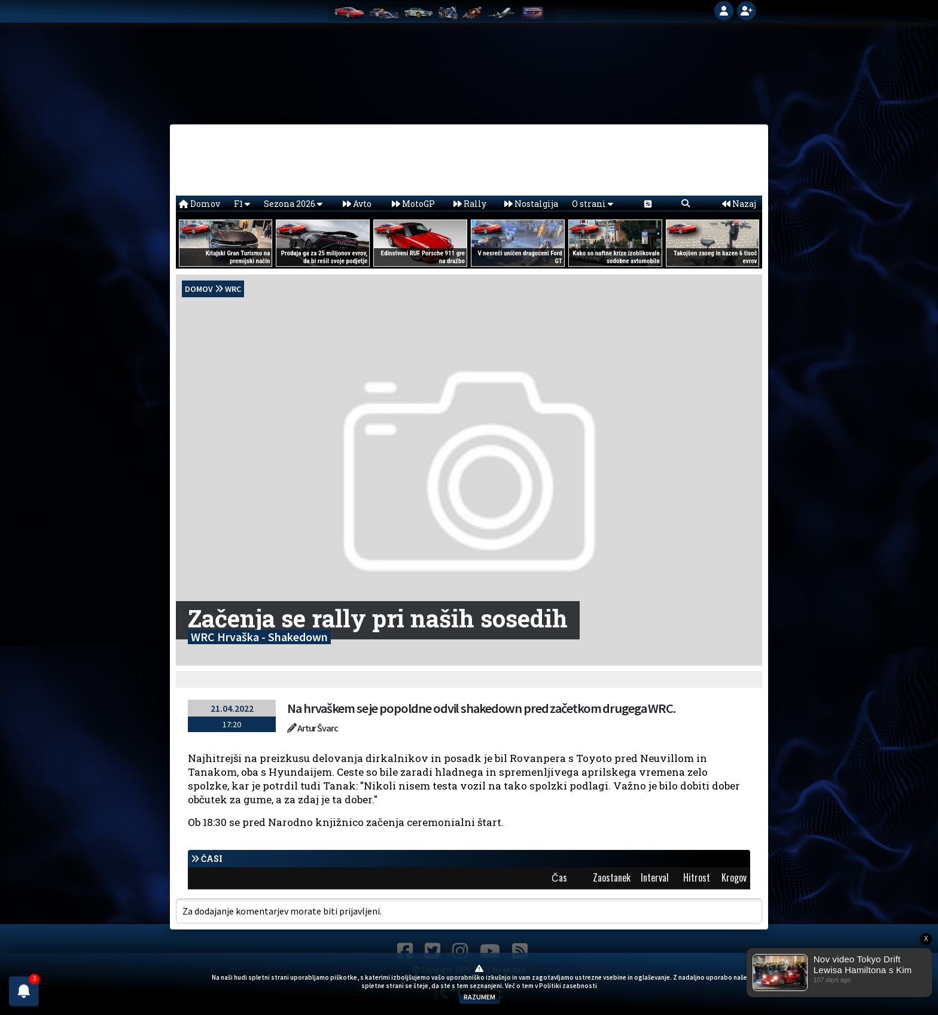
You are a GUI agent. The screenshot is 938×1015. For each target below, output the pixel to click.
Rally (469, 203)
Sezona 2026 (293, 203)
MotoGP (413, 203)
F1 (242, 203)
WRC (233, 289)
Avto (357, 203)
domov (199, 289)
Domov (199, 203)
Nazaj (739, 203)
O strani (592, 203)
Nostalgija (531, 203)
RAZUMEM (479, 996)
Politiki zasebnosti (568, 986)
